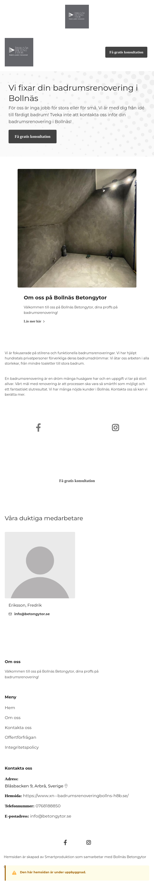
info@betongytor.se (50, 815)
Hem (10, 707)
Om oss (12, 717)
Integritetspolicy (22, 747)
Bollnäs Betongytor (129, 857)
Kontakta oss (18, 727)
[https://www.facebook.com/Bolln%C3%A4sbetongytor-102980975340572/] (38, 427)
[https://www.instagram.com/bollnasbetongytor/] (115, 427)
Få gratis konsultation (32, 137)
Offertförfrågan (20, 737)
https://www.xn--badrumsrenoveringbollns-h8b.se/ (76, 795)
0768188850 (48, 805)
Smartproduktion (59, 857)
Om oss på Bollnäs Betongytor (65, 297)
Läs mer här (34, 321)
